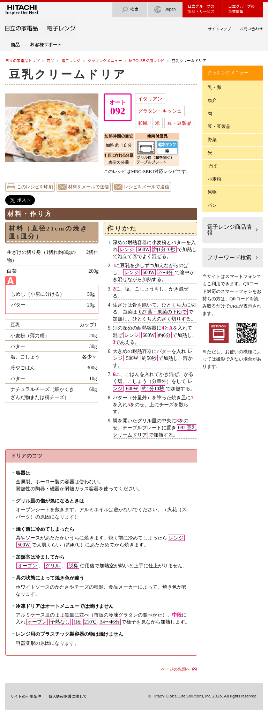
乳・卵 (214, 87)
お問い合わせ (251, 29)
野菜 (212, 139)
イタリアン (150, 98)
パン (212, 205)
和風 (143, 123)
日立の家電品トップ (22, 60)
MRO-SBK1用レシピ (147, 60)
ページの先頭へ (175, 669)
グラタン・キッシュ (160, 111)
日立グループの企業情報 (241, 9)
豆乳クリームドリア (68, 74)
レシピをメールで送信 (146, 186)
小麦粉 (214, 179)
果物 (212, 192)
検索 (130, 9)
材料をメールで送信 (88, 186)
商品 (50, 60)
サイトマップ (219, 29)
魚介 (212, 100)
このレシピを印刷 (35, 186)
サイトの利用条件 (25, 696)
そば (212, 165)
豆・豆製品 (179, 123)
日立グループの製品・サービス (201, 9)
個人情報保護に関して (68, 696)
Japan (165, 9)
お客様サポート (46, 44)
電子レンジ (71, 60)
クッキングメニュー (105, 60)
